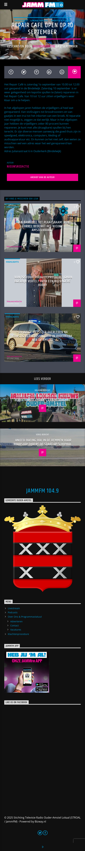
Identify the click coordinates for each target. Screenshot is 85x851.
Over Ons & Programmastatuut (25, 616)
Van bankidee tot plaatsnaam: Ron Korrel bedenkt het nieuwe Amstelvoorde (43, 226)
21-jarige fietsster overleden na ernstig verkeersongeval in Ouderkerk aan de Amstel (42, 336)
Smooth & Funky (60, 20)
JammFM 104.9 (42, 491)
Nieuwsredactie (44, 46)
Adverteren (16, 621)
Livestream (14, 608)
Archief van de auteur (42, 177)
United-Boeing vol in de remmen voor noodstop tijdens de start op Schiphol (42, 442)
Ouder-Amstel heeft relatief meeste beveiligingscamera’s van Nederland (43, 398)
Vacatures (15, 629)
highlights (21, 20)
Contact (14, 625)
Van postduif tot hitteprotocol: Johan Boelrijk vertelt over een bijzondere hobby (43, 281)
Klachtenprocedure (18, 634)
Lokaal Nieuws (39, 20)
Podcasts (13, 612)
